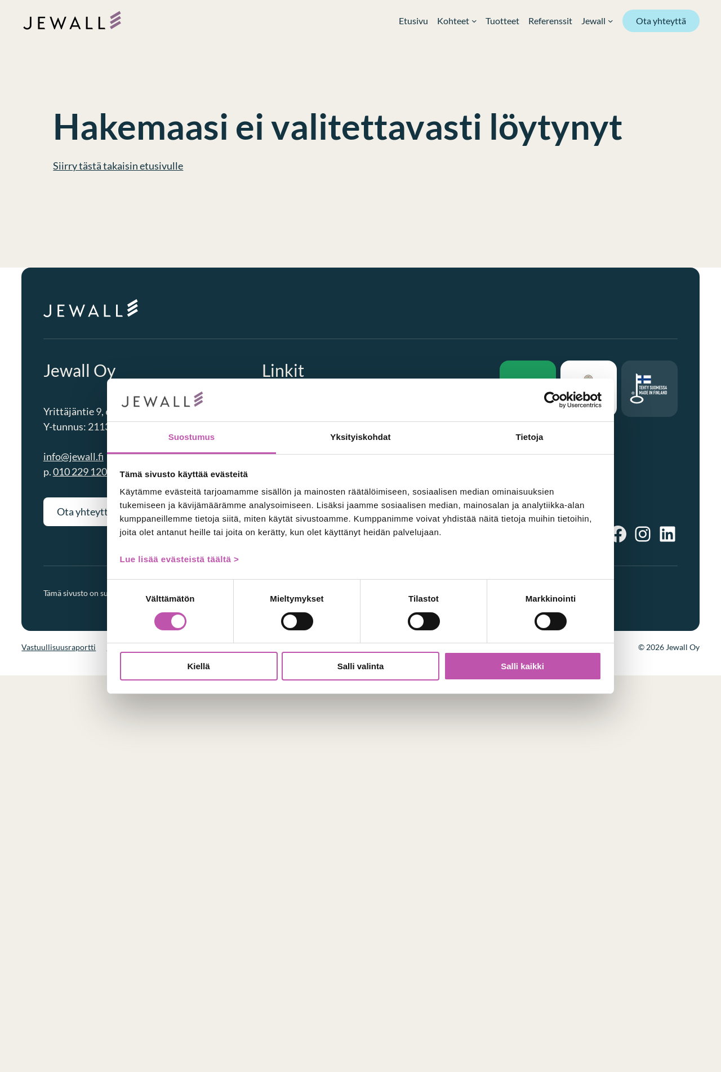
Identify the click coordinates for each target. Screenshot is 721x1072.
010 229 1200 (83, 471)
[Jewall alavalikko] (597, 21)
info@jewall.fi (73, 456)
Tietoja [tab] (530, 437)
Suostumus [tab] (191, 437)
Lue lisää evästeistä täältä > (179, 559)
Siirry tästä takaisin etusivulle (118, 165)
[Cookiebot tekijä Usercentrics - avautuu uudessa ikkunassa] (552, 400)
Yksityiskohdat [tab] (360, 437)
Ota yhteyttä (661, 20)
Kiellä (198, 666)
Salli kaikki (522, 666)
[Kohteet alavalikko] (457, 21)
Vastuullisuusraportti (58, 647)
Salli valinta (360, 666)
